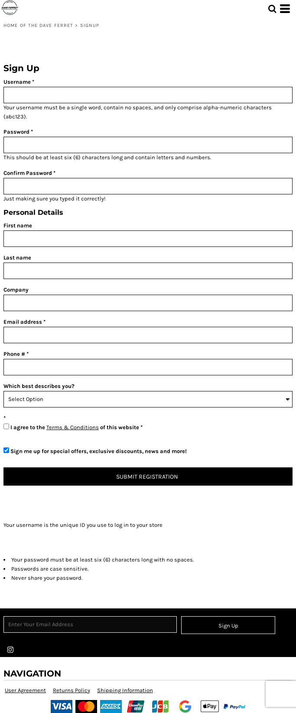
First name (17, 225)
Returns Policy (71, 690)
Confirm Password (27, 173)
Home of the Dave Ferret (38, 25)
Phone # (14, 354)
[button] (272, 8)
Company (16, 289)
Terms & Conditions (72, 427)
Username (17, 82)
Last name (17, 257)
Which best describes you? (39, 386)
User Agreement (25, 690)
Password (16, 131)
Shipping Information (125, 690)
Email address (22, 322)
